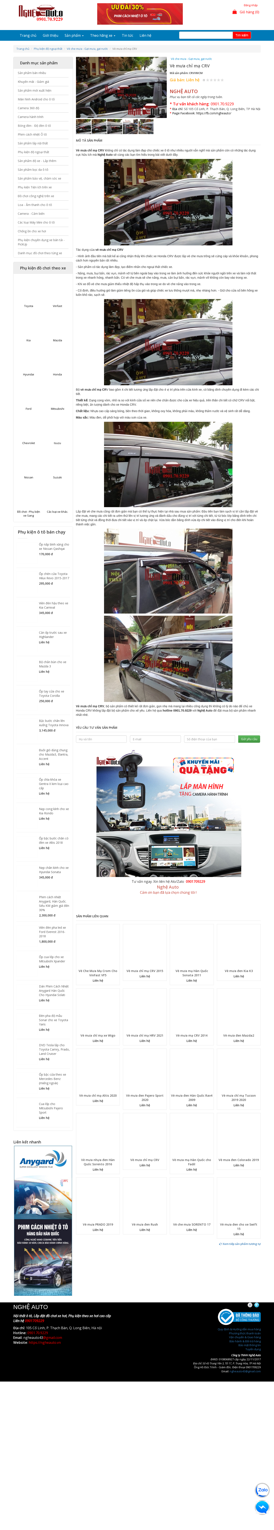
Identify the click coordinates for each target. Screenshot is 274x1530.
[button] (83, 87)
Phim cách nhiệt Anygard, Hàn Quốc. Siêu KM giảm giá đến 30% (54, 903)
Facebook (253, 1305)
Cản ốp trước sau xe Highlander (53, 634)
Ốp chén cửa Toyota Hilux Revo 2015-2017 (54, 576)
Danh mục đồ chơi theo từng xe (40, 253)
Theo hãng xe (102, 35)
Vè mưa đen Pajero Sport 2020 (145, 1097)
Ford (28, 409)
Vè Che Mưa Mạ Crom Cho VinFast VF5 (98, 973)
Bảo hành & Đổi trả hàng (245, 1341)
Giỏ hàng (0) (245, 12)
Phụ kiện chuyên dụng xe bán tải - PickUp (41, 242)
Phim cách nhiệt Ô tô (32, 134)
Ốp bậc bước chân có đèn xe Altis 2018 (53, 840)
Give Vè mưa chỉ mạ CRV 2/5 (211, 80)
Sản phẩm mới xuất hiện (34, 90)
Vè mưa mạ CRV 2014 (191, 1035)
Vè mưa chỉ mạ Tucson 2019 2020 (239, 1097)
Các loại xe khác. (57, 512)
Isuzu (57, 443)
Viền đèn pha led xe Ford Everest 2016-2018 (52, 931)
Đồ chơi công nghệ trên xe (36, 196)
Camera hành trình (30, 117)
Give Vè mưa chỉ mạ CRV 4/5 (218, 80)
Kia (29, 340)
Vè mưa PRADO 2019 (98, 1224)
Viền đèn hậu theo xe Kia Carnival (53, 605)
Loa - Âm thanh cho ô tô (35, 205)
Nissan (28, 477)
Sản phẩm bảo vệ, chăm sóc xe (39, 178)
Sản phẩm (74, 35)
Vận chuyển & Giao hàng (245, 1337)
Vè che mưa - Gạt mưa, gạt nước (87, 49)
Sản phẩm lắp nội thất (33, 143)
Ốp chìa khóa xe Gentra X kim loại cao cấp (53, 783)
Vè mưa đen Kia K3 (239, 971)
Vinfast (57, 306)
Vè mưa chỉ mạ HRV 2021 (145, 1035)
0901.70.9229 (222, 103)
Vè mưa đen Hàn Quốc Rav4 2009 (191, 1097)
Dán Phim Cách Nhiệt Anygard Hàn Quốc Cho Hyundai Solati (54, 990)
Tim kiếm (241, 35)
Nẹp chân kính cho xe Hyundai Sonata (54, 870)
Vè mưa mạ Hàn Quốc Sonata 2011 (192, 973)
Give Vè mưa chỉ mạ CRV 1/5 (208, 80)
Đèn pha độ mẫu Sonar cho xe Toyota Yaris (53, 1020)
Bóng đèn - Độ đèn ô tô (34, 126)
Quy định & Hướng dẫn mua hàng (239, 1329)
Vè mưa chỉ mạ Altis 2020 (98, 1095)
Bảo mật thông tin (249, 1345)
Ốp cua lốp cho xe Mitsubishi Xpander (52, 959)
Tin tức (127, 35)
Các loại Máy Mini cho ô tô (36, 222)
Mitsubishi (57, 409)
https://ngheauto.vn (45, 1342)
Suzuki (57, 477)
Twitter (260, 1305)
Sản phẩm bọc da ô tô (33, 170)
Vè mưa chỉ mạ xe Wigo (97, 1035)
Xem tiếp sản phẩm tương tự (240, 1244)
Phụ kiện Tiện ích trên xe (35, 187)
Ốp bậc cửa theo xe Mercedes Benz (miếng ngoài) (52, 1078)
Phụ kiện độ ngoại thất (48, 49)
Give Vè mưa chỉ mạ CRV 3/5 (215, 80)
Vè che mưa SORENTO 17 (191, 1224)
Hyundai (28, 374)
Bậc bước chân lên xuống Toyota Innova (53, 723)
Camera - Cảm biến (31, 214)
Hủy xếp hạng (204, 80)
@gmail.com (52, 1337)
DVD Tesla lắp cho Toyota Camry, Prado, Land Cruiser (54, 1049)
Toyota (28, 306)
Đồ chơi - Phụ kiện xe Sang (28, 514)
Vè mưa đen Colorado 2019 (239, 1160)
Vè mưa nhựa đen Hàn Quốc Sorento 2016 (98, 1162)
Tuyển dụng (253, 1349)
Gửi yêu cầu (249, 739)
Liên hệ (145, 35)
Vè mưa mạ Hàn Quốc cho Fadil (191, 1162)
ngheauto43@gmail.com (245, 1371)
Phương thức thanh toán (245, 1333)
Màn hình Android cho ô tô (36, 99)
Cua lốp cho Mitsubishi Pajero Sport (51, 1108)
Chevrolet (28, 443)
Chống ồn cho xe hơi (32, 231)
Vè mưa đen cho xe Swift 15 (238, 1226)
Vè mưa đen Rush (145, 1224)
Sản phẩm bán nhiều (32, 73)
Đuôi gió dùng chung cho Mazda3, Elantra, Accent (53, 754)
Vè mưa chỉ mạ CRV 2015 (145, 971)
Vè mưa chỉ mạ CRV (144, 1160)
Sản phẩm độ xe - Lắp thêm (37, 161)
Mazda (57, 340)
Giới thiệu (50, 35)
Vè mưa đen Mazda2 (238, 1035)
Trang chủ (28, 35)
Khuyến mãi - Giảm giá (33, 82)
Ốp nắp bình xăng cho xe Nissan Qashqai (54, 546)
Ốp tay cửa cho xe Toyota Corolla (51, 693)
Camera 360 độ (28, 108)
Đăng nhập (251, 5)
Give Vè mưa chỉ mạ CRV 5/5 (222, 80)
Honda (57, 374)
